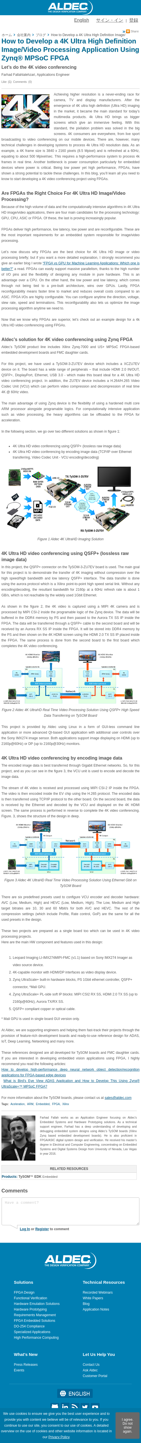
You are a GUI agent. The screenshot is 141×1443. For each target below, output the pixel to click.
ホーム (7, 35)
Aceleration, (17, 1104)
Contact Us (91, 1365)
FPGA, (56, 1104)
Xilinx (65, 1104)
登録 (133, 20)
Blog (86, 1304)
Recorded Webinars (98, 1292)
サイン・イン (109, 20)
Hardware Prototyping (30, 1309)
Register (42, 1229)
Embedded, (43, 1104)
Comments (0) (22, 81)
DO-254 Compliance (29, 1326)
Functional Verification (30, 1298)
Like (4, 81)
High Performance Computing (36, 1338)
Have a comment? (70, 1211)
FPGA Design (24, 1292)
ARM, (30, 1104)
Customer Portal (95, 1376)
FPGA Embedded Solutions (34, 1321)
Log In (25, 1229)
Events (19, 1370)
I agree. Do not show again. (127, 1425)
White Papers (93, 1298)
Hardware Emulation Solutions (36, 1304)
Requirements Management (35, 1315)
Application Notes (96, 1309)
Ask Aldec (90, 1370)
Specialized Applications (32, 1332)
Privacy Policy (58, 1437)
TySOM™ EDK (29, 1177)
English (81, 20)
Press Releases (26, 1365)
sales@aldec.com (118, 1098)
